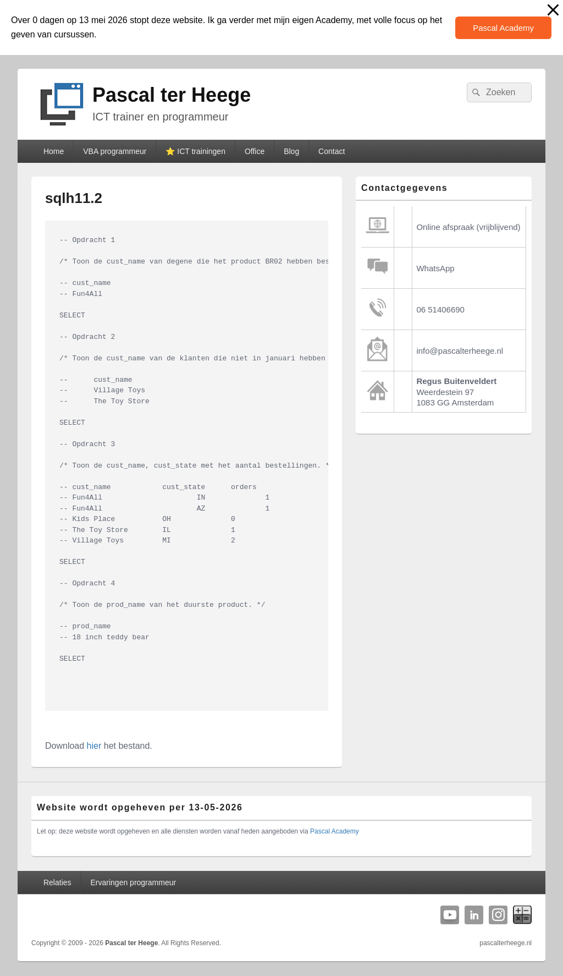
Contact (331, 151)
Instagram (498, 915)
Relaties (57, 882)
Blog (291, 151)
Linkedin (474, 915)
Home (53, 151)
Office (254, 151)
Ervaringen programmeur (133, 882)
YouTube (449, 915)
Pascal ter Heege (171, 95)
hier (94, 745)
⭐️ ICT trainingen (195, 151)
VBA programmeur (114, 151)
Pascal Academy (503, 27)
